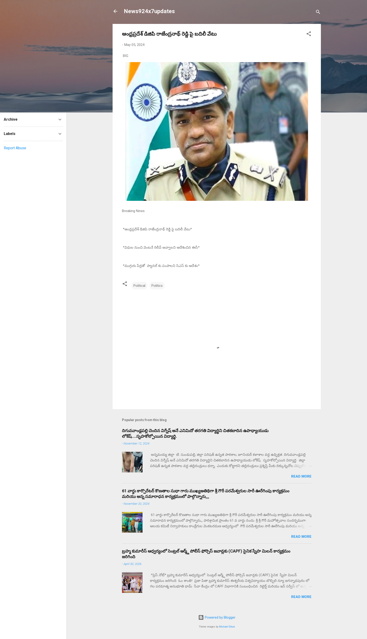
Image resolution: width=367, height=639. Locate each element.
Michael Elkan (227, 626)
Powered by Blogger (216, 617)
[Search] (318, 13)
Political (139, 286)
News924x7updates (149, 11)
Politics (157, 286)
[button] (309, 34)
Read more (301, 476)
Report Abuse (15, 148)
